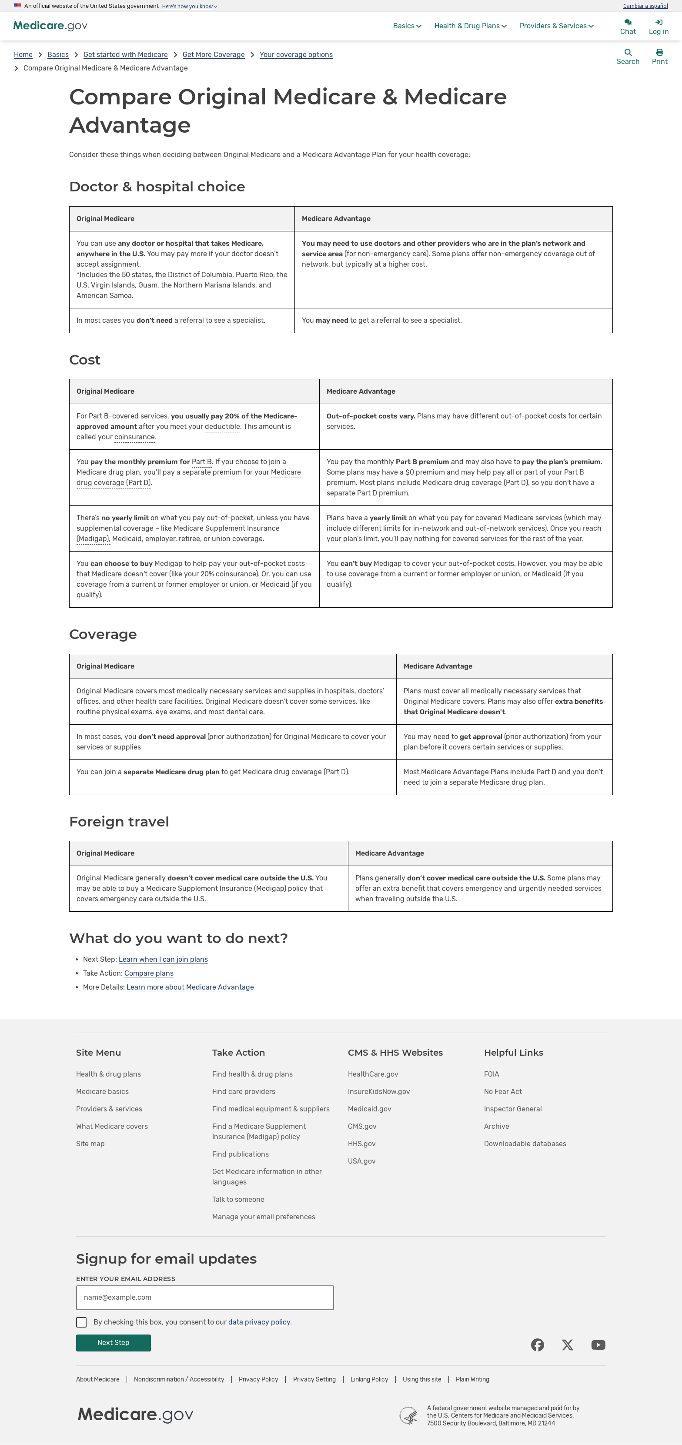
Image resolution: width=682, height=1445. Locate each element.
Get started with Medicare (126, 54)
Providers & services (109, 1109)
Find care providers (243, 1091)
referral (192, 320)
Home (23, 54)
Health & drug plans (108, 1074)
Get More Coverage (214, 54)
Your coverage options (296, 54)
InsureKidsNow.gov (379, 1091)
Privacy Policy (258, 1380)
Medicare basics (102, 1091)
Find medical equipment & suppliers (271, 1109)
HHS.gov (362, 1144)
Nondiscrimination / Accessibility (179, 1380)
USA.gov (362, 1161)
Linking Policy (369, 1380)
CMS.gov (362, 1126)
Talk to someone (238, 1199)
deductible (222, 426)
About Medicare (98, 1380)
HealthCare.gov (373, 1074)
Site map (90, 1144)
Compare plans (149, 973)
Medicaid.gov (369, 1109)
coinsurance (134, 437)
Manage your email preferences (263, 1217)
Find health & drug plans (252, 1074)
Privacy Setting (314, 1379)
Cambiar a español (645, 5)
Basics (58, 54)
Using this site (422, 1380)
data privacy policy (259, 1322)
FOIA (491, 1074)
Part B (202, 462)
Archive (496, 1126)
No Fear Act (503, 1091)
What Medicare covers (112, 1126)
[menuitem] (407, 26)
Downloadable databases (525, 1144)
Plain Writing (472, 1380)
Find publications (240, 1154)
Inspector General (513, 1109)
